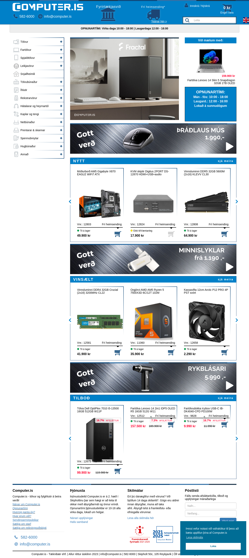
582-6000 (24, 16)
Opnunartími (20, 508)
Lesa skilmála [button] (194, 537)
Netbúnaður (27, 122)
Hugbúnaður (28, 146)
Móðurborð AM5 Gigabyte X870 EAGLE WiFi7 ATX (96, 173)
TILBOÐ (81, 398)
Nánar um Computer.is (26, 504)
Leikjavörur (27, 65)
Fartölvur (25, 49)
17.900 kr (137, 235)
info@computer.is (54, 16)
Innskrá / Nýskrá (197, 5)
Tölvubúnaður (28, 82)
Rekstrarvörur (28, 98)
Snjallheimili (27, 73)
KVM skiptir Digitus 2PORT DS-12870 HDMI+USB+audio (150, 173)
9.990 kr (190, 426)
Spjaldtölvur (27, 57)
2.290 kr (190, 354)
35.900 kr (137, 354)
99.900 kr (84, 472)
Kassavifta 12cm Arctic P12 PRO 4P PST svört (206, 291)
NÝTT (79, 161)
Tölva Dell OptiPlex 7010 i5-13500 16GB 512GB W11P (98, 410)
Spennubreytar (29, 138)
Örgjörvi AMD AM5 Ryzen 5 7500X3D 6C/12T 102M (147, 291)
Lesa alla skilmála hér (140, 518)
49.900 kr (84, 235)
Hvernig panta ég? (24, 512)
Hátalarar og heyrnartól (34, 106)
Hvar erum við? (22, 516)
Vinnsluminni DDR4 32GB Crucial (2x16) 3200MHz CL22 (97, 291)
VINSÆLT (83, 279)
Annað (24, 154)
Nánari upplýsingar (81, 518)
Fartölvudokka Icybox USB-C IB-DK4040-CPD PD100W (204, 410)
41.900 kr (84, 354)
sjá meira (225, 161)
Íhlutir (23, 90)
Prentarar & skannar (32, 130)
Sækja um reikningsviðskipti (30, 527)
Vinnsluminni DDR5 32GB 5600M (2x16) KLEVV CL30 (204, 173)
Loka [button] (213, 546)
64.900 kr (191, 235)
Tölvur (24, 41)
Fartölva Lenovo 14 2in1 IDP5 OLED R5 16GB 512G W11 (153, 410)
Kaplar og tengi (29, 114)
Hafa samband (79, 521)
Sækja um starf (22, 523)
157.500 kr (138, 426)
